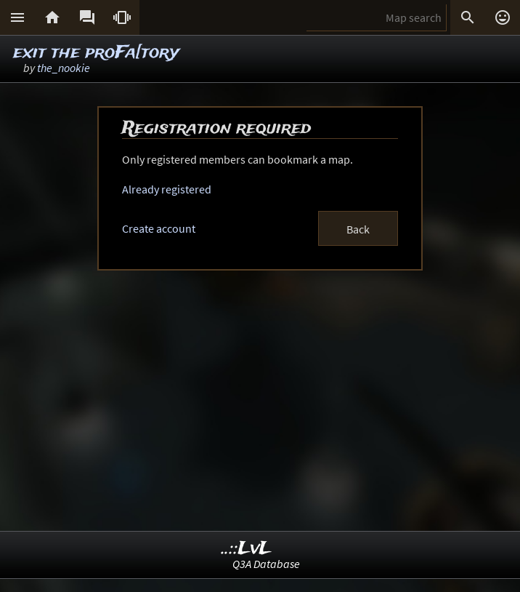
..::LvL (246, 548)
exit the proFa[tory (96, 52)
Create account (158, 228)
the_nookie (63, 67)
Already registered (166, 189)
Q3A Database (266, 563)
